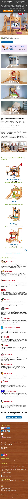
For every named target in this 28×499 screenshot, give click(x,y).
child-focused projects (10, 332)
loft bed (19, 282)
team (2, 378)
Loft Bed (20, 293)
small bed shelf (9, 49)
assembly (14, 404)
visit (22, 378)
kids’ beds (4, 340)
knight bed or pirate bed (17, 273)
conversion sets (22, 348)
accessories (10, 340)
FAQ (2, 486)
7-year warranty (20, 311)
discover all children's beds (7, 41)
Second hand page (4, 322)
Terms (2, 489)
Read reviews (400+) (8, 460)
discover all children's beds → (14, 253)
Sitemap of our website (6, 488)
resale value (4, 357)
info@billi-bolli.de (6, 474)
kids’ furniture (11, 367)
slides (12, 274)
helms (21, 274)
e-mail (6, 470)
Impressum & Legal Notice (6, 491)
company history (13, 366)
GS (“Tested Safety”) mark (19, 266)
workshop (5, 377)
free (10, 395)
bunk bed (25, 282)
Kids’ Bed (9, 121)
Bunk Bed (25, 293)
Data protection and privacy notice (8, 490)
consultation (9, 320)
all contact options (6, 476)
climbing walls (17, 274)
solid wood (16, 294)
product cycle (12, 323)
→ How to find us (4, 449)
